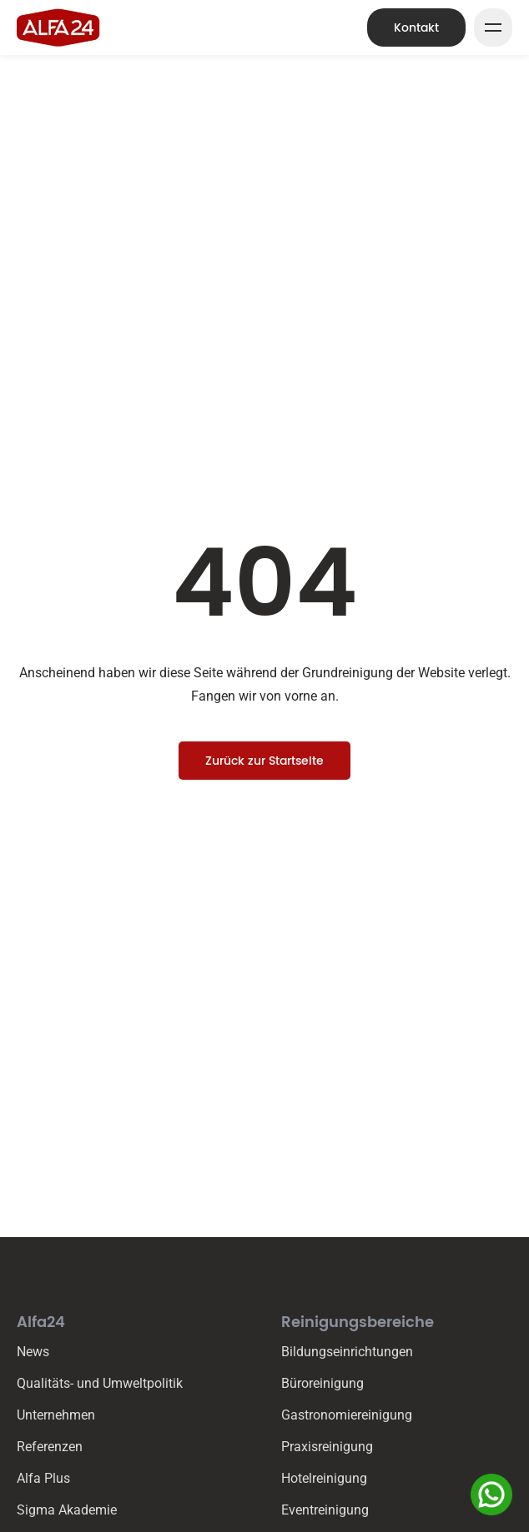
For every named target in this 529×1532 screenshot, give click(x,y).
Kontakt (416, 27)
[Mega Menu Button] (493, 27)
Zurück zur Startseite (264, 760)
